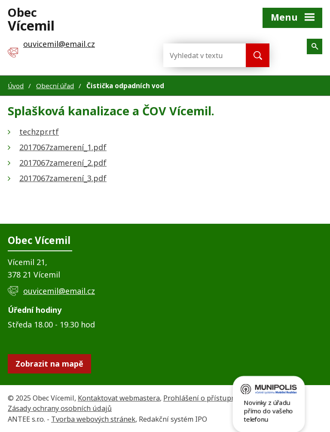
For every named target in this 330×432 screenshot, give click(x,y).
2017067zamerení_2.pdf (63, 162)
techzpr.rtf (39, 132)
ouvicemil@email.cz (59, 291)
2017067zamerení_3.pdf (63, 178)
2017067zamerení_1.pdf (63, 147)
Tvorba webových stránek (93, 419)
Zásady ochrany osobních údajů (60, 408)
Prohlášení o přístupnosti (205, 398)
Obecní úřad (55, 85)
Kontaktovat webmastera (119, 398)
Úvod (16, 85)
